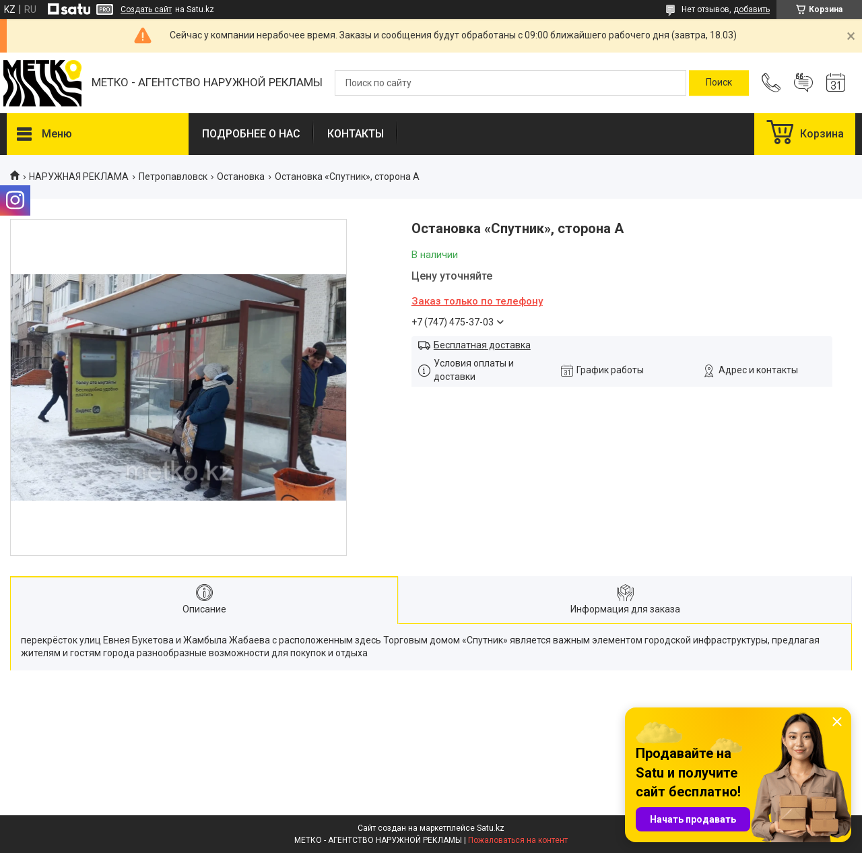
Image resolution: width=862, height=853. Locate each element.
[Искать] (719, 83)
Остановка (241, 176)
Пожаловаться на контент (518, 840)
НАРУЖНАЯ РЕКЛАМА (79, 176)
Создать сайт (146, 9)
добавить (751, 9)
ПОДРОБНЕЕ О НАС (251, 133)
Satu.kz (490, 828)
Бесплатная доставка (482, 345)
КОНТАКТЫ (355, 133)
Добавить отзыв (803, 82)
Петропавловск (173, 176)
